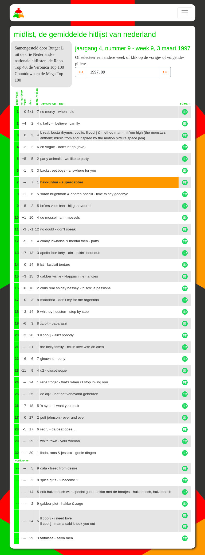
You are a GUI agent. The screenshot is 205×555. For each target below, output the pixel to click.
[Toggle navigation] (184, 12)
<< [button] (80, 72)
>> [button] (164, 72)
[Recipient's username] (123, 72)
